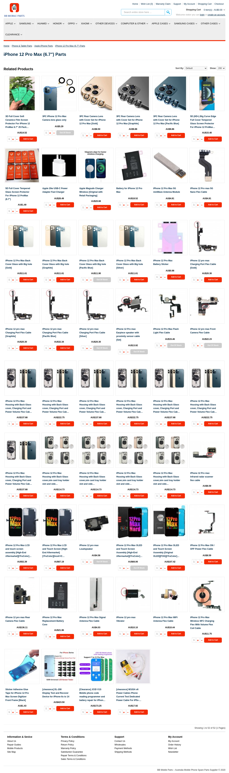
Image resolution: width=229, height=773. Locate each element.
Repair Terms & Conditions (74, 755)
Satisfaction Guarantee (72, 752)
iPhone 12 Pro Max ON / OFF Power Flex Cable (202, 547)
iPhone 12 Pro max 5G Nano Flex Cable (201, 190)
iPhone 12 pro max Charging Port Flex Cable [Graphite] (18, 333)
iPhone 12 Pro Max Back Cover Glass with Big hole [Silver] (129, 264)
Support (177, 4)
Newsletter (173, 752)
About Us (11, 741)
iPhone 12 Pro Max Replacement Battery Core (53, 621)
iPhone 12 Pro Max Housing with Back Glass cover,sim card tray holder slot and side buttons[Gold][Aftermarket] (92, 479)
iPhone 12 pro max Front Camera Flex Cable (203, 331)
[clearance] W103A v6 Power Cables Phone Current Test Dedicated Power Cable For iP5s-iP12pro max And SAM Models (128, 695)
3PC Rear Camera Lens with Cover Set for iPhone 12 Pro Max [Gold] (92, 120)
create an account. (216, 15)
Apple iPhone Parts (43, 46)
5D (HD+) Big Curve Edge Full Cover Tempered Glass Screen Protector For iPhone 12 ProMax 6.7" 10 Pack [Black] (203, 122)
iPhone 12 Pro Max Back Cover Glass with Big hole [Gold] (18, 264)
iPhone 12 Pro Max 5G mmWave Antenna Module (166, 190)
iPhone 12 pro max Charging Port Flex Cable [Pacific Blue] (55, 333)
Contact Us (119, 741)
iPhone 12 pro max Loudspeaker (89, 547)
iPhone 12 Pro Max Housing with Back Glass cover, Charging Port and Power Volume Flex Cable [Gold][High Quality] (55, 407)
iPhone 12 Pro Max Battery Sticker (162, 262)
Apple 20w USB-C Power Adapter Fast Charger (55, 190)
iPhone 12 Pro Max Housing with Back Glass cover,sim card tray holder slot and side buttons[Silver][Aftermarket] (166, 479)
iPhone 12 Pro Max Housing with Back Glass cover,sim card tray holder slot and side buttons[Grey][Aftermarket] (129, 479)
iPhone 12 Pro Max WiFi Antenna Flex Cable (165, 619)
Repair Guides (14, 744)
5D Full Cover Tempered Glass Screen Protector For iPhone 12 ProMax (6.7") (17, 193)
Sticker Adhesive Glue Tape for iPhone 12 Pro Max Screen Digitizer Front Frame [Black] (17, 694)
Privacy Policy (67, 741)
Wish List (172, 748)
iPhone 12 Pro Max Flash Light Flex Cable (166, 331)
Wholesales (120, 744)
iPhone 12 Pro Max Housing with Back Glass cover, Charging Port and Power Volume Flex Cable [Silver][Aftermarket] (18, 479)
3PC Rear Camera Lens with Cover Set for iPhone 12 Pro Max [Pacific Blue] (166, 120)
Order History (174, 744)
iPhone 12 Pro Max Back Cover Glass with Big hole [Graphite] (55, 264)
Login (202, 15)
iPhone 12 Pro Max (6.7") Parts (70, 46)
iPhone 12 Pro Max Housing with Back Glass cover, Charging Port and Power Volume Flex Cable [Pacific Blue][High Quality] (203, 407)
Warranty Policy (68, 748)
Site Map (11, 752)
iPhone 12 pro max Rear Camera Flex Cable (17, 619)
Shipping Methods (123, 752)
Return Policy (67, 744)
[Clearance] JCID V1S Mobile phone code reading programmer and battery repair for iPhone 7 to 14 (92, 695)
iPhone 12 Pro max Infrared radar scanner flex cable (201, 477)
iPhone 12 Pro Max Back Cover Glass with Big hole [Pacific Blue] (92, 264)
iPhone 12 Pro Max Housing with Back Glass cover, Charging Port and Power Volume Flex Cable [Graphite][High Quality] (129, 407)
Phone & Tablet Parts (22, 46)
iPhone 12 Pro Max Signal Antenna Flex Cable (92, 619)
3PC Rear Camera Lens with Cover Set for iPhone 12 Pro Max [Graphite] (129, 120)
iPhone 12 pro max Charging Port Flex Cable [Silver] (92, 333)
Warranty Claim (163, 4)
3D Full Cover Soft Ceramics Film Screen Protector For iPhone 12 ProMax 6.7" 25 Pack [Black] (17, 122)
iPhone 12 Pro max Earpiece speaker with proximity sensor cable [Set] (128, 334)
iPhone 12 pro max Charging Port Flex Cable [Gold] (203, 264)
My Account (173, 741)
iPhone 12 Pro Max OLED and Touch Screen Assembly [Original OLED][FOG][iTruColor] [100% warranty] (166, 551)
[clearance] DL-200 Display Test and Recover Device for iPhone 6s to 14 (55, 693)
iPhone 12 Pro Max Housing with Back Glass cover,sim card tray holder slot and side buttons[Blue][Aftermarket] (55, 479)
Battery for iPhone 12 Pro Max (129, 190)
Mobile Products (15, 748)
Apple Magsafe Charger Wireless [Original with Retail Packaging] (91, 192)
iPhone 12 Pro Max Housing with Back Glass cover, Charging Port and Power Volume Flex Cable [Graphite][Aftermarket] (92, 407)
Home (135, 4)
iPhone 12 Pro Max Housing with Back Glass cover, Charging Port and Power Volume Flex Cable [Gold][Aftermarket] (18, 407)
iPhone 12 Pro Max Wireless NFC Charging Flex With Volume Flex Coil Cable (202, 622)
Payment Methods (123, 748)
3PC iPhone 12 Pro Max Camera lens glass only (54, 118)
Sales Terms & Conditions (73, 759)
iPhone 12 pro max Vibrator (126, 619)
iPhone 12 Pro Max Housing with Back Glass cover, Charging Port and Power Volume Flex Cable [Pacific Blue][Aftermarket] (166, 407)
